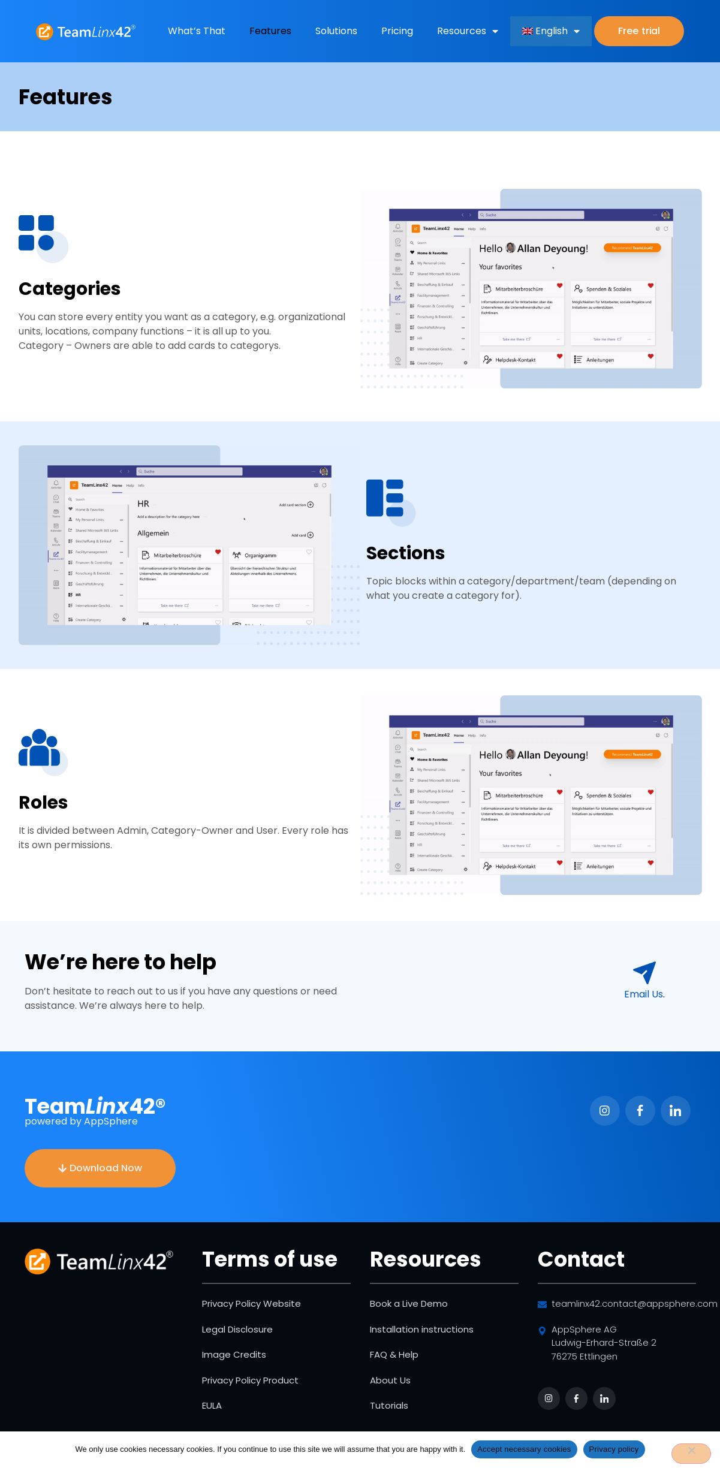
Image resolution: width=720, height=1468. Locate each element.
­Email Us (643, 994)
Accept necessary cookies (524, 1449)
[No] (691, 1453)
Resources (467, 31)
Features (270, 31)
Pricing (397, 31)
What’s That (196, 31)
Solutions (336, 31)
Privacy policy (614, 1449)
